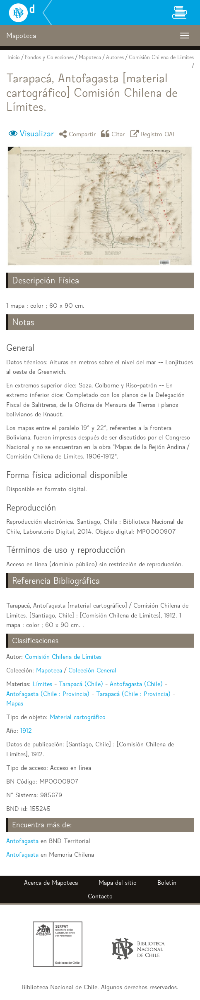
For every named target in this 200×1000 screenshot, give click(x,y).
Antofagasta (22, 841)
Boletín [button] (166, 882)
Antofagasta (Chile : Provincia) (47, 694)
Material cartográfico (78, 717)
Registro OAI (153, 133)
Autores (115, 57)
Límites (42, 684)
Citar (114, 133)
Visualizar (36, 133)
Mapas (14, 703)
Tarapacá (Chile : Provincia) (133, 694)
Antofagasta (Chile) (136, 684)
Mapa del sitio (118, 882)
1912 (26, 730)
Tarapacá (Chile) (81, 684)
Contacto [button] (100, 896)
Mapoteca (90, 57)
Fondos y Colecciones (49, 57)
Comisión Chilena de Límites (161, 57)
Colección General (92, 670)
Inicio (13, 57)
